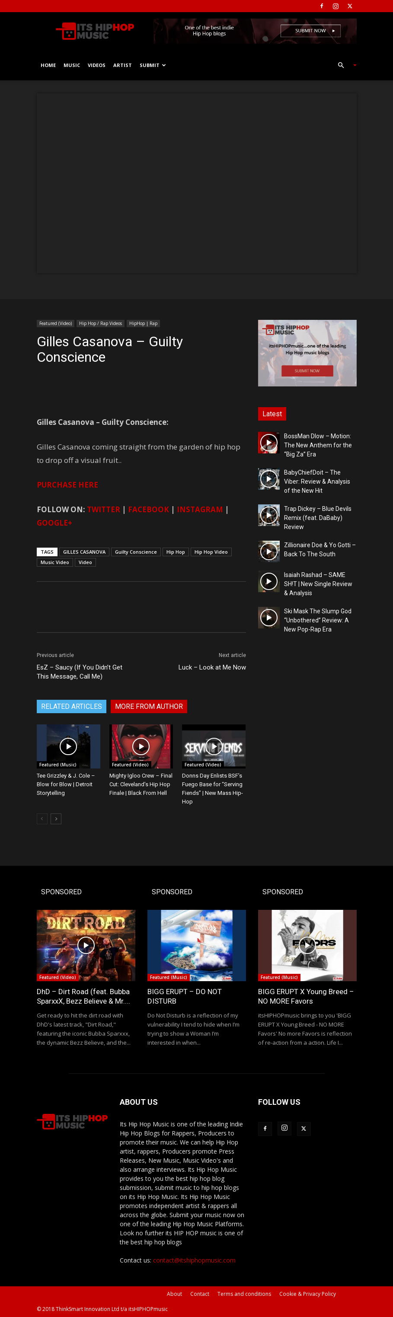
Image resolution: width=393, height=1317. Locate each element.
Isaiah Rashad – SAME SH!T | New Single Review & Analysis (318, 583)
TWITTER (103, 509)
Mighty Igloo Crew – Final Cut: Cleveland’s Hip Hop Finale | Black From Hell (141, 784)
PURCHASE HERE (67, 485)
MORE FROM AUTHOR (149, 706)
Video (85, 562)
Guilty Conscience (136, 551)
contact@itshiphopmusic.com (194, 1260)
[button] (344, 65)
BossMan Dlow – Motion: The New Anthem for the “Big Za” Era (318, 445)
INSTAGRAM (200, 509)
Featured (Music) (58, 765)
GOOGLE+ (54, 523)
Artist (122, 65)
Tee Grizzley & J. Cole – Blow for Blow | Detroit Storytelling (66, 784)
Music (72, 65)
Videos (96, 65)
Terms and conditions (244, 1294)
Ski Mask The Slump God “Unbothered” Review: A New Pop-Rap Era (317, 620)
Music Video (55, 562)
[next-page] (56, 818)
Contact (199, 1294)
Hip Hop (175, 551)
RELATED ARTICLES (71, 706)
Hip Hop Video (211, 551)
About (174, 1294)
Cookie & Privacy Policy (307, 1294)
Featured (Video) (55, 323)
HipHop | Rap (143, 323)
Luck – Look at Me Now (212, 667)
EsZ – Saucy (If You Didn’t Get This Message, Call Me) (79, 671)
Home (48, 65)
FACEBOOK (148, 509)
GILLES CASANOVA (84, 551)
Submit (153, 65)
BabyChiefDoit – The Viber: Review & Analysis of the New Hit (317, 481)
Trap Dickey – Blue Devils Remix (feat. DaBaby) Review (317, 517)
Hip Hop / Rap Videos (100, 323)
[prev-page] (42, 818)
